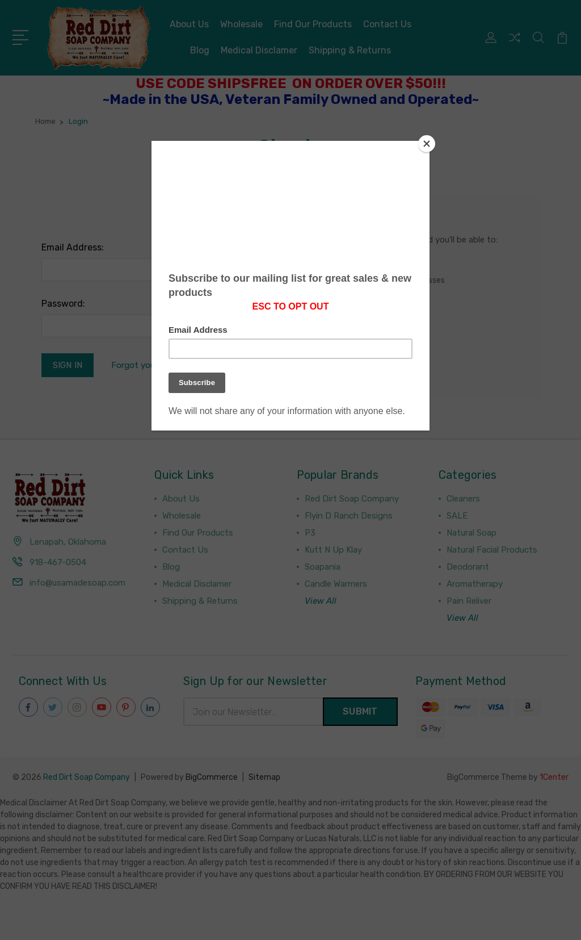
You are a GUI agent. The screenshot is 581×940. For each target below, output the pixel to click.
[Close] (426, 143)
